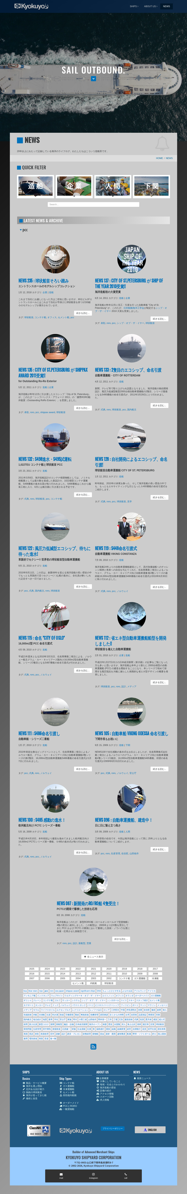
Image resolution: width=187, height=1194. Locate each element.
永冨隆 (117, 1024)
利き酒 (55, 1015)
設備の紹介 (103, 1090)
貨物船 (95, 1034)
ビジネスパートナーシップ (107, 1005)
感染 (155, 1019)
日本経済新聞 (81, 1024)
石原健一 (66, 1029)
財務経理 (87, 1034)
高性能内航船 (68, 1095)
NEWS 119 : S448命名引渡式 (117, 551)
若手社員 (152, 1029)
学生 (56, 1019)
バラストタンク (79, 1005)
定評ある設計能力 (33, 1089)
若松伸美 (162, 1029)
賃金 (102, 1034)
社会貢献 (81, 1029)
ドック (55, 1005)
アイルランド (140, 991)
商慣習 (151, 1015)
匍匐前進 (85, 1015)
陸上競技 (162, 1034)
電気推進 (33, 1038)
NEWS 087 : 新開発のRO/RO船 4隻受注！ (88, 906)
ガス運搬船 (156, 995)
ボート (135, 1005)
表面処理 (44, 1034)
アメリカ (152, 991)
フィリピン (126, 1005)
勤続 (77, 1015)
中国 (123, 1010)
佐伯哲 (125, 853)
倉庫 (159, 1010)
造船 (52, 294)
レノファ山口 (96, 1010)
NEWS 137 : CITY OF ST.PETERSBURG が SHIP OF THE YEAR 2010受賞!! (129, 286)
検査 (105, 1024)
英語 (31, 1034)
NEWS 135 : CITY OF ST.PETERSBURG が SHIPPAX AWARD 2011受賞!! (53, 375)
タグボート (29, 1005)
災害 (152, 1024)
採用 (26, 1024)
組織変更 (121, 1029)
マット (143, 1005)
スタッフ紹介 (142, 1000)
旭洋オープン (95, 1024)
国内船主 (132, 409)
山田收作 (134, 853)
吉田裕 (134, 1015)
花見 (144, 1029)
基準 (50, 1019)
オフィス (52, 317)
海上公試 (131, 1024)
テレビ (48, 1005)
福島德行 (100, 1029)
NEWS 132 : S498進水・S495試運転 (46, 462)
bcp (25, 991)
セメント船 (63, 317)
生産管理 (117, 853)
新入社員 (33, 1024)
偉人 (165, 1010)
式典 (106, 409)
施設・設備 (69, 1024)
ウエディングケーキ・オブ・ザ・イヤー (82, 995)
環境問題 (28, 1029)
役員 (142, 1019)
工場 (115, 1019)
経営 (129, 1029)
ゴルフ (57, 1000)
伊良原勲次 (131, 1010)
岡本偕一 (102, 1019)
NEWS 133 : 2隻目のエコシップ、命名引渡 (129, 373)
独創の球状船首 (32, 1092)
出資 (48, 1015)
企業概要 (102, 1078)
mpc (41, 991)
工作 (110, 1019)
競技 (108, 1029)
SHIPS (133, 6)
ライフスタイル (48, 1010)
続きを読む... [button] (80, 313)
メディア (132, 685)
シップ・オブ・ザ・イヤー (130, 322)
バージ (90, 1005)
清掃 (139, 1024)
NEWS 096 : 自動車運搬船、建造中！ (125, 823)
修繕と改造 (29, 1098)
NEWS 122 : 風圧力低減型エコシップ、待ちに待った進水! (54, 554)
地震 (45, 1019)
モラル (36, 1010)
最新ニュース (142, 1078)
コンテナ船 (42, 317)
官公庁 (133, 772)
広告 (121, 1019)
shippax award (48, 411)
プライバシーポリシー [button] (113, 1128)
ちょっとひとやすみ (112, 991)
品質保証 (143, 1015)
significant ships (88, 991)
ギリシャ (28, 1000)
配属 (129, 1034)
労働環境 (69, 1015)
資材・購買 (111, 1034)
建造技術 (129, 1019)
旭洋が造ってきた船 (34, 1095)
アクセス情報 (105, 1094)
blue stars (33, 991)
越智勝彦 (121, 1034)
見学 (130, 501)
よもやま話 (127, 991)
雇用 (26, 1038)
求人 (124, 1024)
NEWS (166, 6)
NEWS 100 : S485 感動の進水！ (43, 823)
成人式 (162, 1019)
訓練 (58, 1034)
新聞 (52, 1024)
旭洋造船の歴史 (106, 1087)
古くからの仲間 (117, 1015)
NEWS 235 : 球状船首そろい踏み (44, 284)
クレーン (37, 1000)
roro (111, 322)
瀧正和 (146, 1024)
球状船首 (31, 317)
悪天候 (149, 1019)
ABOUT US (150, 6)
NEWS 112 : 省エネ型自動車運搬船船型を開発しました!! (131, 644)
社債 (89, 1029)
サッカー (66, 1000)
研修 (74, 1029)
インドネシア (43, 995)
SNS (99, 991)
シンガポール (113, 1000)
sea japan (59, 991)
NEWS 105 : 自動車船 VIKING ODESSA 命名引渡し (132, 736)
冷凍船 (42, 1015)
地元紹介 (37, 1019)
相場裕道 (56, 1029)
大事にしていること (108, 1081)
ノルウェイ (123, 590)
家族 (69, 1019)
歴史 (110, 1024)
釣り (154, 1034)
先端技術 (28, 1015)
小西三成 (83, 1019)
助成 (62, 1015)
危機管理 (94, 1015)
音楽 (46, 1038)
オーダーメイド (142, 995)
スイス (124, 1000)
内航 (35, 1015)
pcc (70, 317)
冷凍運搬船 (66, 1089)
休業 (140, 1010)
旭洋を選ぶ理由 (32, 1086)
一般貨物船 (66, 1109)
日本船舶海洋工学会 (133, 308)
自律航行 (137, 1029)
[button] (93, 78)
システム (76, 1000)
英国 (26, 1034)
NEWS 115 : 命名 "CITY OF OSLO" (43, 641)
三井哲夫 (115, 1010)
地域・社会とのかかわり (110, 1084)
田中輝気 (47, 1029)
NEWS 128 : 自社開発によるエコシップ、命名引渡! (131, 464)
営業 (89, 942)
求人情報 (102, 1100)
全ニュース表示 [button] (93, 956)
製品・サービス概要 (34, 1083)
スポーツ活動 (105, 1097)
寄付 (75, 1019)
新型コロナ (44, 1024)
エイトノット (108, 995)
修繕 (153, 1010)
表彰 (106, 322)
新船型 (83, 942)
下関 (128, 747)
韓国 (41, 1038)
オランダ (130, 995)
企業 (46, 294)
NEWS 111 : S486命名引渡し (41, 736)
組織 (114, 1029)
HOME (159, 158)
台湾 (127, 1015)
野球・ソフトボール (142, 1034)
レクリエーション (80, 1010)
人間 (128, 833)
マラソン (152, 1005)
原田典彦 (104, 1015)
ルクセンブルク (63, 1010)
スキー (131, 1000)
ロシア (107, 1010)
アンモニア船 (30, 995)
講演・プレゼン (74, 1034)
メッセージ (162, 1005)
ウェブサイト (57, 995)
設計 (124, 685)
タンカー (39, 1005)
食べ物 (53, 1038)
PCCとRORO (68, 1106)
